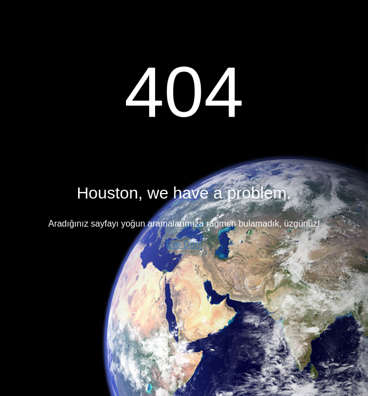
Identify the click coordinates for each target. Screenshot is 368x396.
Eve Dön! (184, 244)
